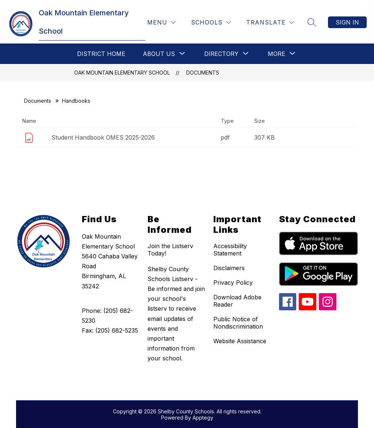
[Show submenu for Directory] (221, 53)
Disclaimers (229, 268)
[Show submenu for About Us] (159, 53)
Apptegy (202, 417)
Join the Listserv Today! (170, 249)
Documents (202, 72)
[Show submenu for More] (276, 53)
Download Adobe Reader (237, 300)
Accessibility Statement (230, 249)
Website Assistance (239, 341)
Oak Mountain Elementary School (122, 72)
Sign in (347, 22)
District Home (101, 53)
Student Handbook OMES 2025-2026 (103, 137)
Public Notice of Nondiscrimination (238, 322)
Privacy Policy (233, 282)
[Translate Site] (270, 22)
